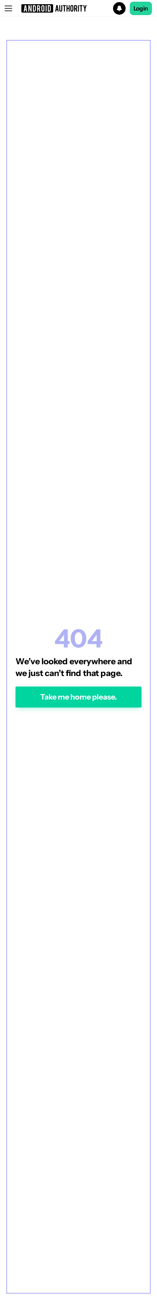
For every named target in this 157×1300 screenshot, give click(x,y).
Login (141, 8)
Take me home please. (78, 697)
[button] (78, 8)
